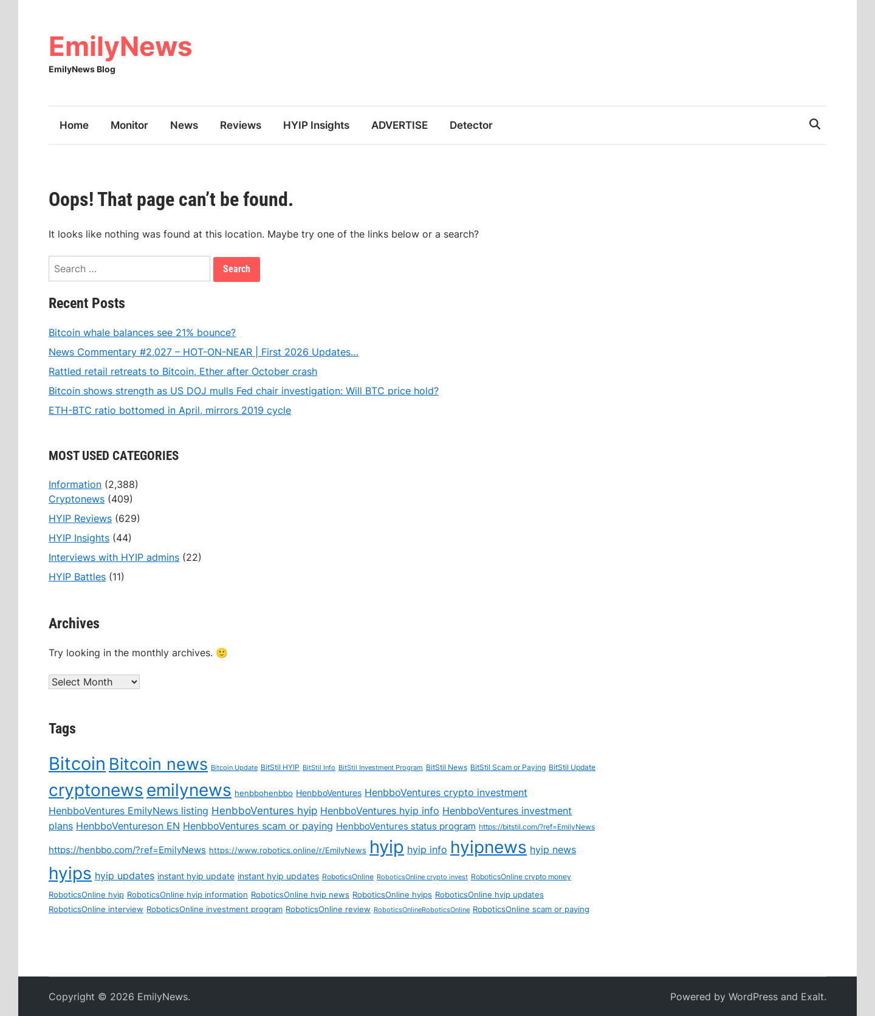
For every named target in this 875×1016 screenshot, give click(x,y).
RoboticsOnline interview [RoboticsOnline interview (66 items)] (96, 909)
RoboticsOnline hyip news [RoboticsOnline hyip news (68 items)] (300, 894)
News (184, 125)
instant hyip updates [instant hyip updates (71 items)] (278, 877)
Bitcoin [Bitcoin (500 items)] (77, 764)
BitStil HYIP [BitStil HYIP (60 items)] (280, 767)
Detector (471, 125)
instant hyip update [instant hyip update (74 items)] (196, 876)
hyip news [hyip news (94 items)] (553, 850)
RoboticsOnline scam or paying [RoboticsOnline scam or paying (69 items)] (531, 909)
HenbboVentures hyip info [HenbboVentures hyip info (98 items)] (379, 811)
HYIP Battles (77, 577)
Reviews (240, 125)
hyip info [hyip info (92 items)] (427, 850)
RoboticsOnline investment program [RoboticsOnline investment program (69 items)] (214, 909)
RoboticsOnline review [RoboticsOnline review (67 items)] (328, 909)
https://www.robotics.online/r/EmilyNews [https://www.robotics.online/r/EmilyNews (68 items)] (287, 851)
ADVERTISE (399, 125)
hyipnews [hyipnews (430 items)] (488, 847)
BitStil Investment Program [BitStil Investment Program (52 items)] (380, 768)
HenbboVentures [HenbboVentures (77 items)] (329, 793)
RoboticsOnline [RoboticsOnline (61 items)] (348, 877)
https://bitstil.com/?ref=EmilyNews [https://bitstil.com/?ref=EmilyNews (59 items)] (537, 827)
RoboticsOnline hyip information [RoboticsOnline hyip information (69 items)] (187, 894)
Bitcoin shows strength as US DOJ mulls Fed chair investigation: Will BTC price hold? (244, 391)
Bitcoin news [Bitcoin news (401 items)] (158, 764)
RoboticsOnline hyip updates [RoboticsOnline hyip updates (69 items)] (489, 894)
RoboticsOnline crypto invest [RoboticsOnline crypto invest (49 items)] (422, 878)
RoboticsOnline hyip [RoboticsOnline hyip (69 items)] (86, 894)
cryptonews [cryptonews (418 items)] (96, 790)
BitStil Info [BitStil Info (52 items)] (319, 768)
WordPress (753, 996)
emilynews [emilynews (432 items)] (189, 790)
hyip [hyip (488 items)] (386, 847)
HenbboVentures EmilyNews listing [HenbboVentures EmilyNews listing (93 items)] (128, 811)
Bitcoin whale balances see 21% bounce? (142, 332)
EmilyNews (121, 46)
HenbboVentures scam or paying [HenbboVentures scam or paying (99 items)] (258, 826)
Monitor (129, 125)
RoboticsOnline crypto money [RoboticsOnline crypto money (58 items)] (521, 877)
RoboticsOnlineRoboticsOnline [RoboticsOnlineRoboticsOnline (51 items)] (422, 909)
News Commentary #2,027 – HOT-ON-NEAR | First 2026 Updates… (204, 352)
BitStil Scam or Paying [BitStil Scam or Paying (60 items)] (508, 767)
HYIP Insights (316, 125)
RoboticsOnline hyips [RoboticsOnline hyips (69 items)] (392, 894)
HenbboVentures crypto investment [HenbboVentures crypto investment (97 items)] (446, 793)
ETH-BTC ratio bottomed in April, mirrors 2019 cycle (170, 410)
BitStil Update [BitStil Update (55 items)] (572, 768)
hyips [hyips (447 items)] (70, 873)
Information (75, 484)
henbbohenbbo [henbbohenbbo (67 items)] (264, 793)
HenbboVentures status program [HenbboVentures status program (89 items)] (406, 826)
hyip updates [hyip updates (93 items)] (124, 876)
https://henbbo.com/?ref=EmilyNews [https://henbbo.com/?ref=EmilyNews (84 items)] (127, 850)
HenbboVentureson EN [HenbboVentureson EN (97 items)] (128, 826)
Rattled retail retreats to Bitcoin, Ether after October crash (183, 371)
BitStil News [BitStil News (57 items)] (446, 768)
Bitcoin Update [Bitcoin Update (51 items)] (234, 768)
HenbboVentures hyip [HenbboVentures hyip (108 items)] (264, 811)
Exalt (812, 996)
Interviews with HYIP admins (114, 557)
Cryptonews (77, 499)
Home (74, 125)
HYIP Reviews (80, 518)
